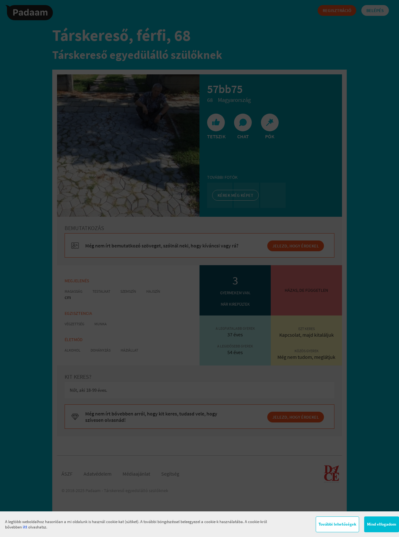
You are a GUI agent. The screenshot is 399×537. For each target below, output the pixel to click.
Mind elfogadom (381, 524)
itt (25, 527)
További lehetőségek (337, 524)
